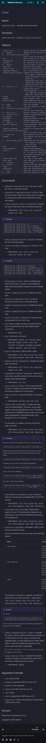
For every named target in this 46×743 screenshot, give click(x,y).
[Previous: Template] (3, 729)
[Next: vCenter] (37, 729)
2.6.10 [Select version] (29, 2)
